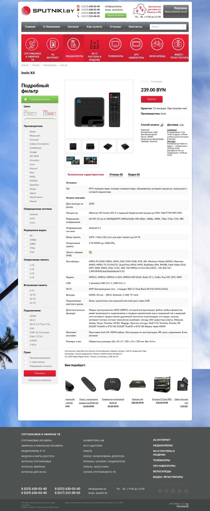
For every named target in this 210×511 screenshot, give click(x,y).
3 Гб (32, 273)
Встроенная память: (35, 285)
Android (34, 214)
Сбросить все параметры (39, 380)
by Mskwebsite (183, 505)
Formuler (34, 140)
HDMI (33, 316)
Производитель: (33, 126)
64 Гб (32, 303)
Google (33, 152)
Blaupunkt (35, 136)
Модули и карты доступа (37, 456)
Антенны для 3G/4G (33, 472)
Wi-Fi (32, 320)
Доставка (171, 141)
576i (32, 252)
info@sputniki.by (97, 489)
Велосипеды (162, 471)
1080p (33, 240)
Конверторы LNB (93, 440)
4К (31, 236)
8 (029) (34, 493)
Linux (32, 223)
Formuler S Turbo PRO (151, 399)
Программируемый (40, 358)
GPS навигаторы (164, 466)
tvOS (32, 218)
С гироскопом (37, 362)
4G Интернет (161, 440)
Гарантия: (146, 108)
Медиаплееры (50, 65)
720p (32, 248)
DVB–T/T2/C (36, 337)
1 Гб (32, 265)
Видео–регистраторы (168, 477)
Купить (151, 99)
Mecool (33, 168)
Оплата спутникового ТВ (99, 472)
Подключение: (32, 310)
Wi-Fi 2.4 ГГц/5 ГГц (40, 324)
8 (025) (67, 489)
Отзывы (115, 26)
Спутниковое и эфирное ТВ (40, 434)
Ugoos (33, 193)
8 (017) (67, 493)
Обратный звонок (115, 15)
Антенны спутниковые (36, 461)
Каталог (73, 26)
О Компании (51, 26)
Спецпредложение (40, 99)
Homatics (34, 160)
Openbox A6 (126, 399)
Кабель (87, 451)
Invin (32, 164)
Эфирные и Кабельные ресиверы (42, 446)
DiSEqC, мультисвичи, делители (103, 456)
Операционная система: (38, 209)
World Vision (36, 197)
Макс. (45, 111)
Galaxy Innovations (39, 144)
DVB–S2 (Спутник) (39, 332)
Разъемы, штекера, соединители (104, 461)
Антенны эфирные (33, 467)
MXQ (32, 177)
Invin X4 (63, 65)
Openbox (34, 185)
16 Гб (32, 295)
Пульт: (27, 352)
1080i (32, 244)
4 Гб (32, 277)
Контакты (135, 26)
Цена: (27, 106)
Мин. (26, 111)
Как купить (94, 26)
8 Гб (32, 291)
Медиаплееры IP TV (33, 451)
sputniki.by (101, 493)
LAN (32, 328)
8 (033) (34, 489)
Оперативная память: (36, 260)
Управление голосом (41, 366)
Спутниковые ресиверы (36, 440)
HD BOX (34, 156)
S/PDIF (33, 341)
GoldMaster (36, 148)
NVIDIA (34, 181)
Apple (32, 132)
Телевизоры (161, 460)
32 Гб (32, 299)
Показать (40, 373)
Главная (30, 26)
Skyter (33, 189)
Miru (32, 173)
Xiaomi (33, 201)
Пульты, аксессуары (96, 467)
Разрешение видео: (35, 230)
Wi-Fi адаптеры (92, 446)
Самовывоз (172, 130)
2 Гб (32, 269)
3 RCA (33, 345)
